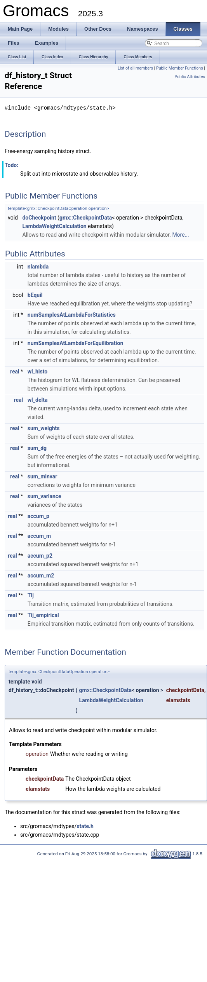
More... (180, 234)
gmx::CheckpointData (85, 217)
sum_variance (44, 496)
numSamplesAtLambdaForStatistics (72, 314)
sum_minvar (42, 476)
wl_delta (38, 399)
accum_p (38, 516)
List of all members (135, 68)
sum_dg (37, 448)
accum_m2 (41, 575)
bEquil (35, 294)
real (14, 371)
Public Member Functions (179, 68)
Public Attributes (189, 76)
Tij (31, 595)
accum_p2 (40, 555)
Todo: (11, 165)
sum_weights (44, 428)
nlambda (38, 266)
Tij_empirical (43, 615)
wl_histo (37, 371)
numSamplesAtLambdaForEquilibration (75, 343)
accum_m (39, 535)
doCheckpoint (39, 217)
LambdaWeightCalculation (54, 226)
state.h (85, 826)
